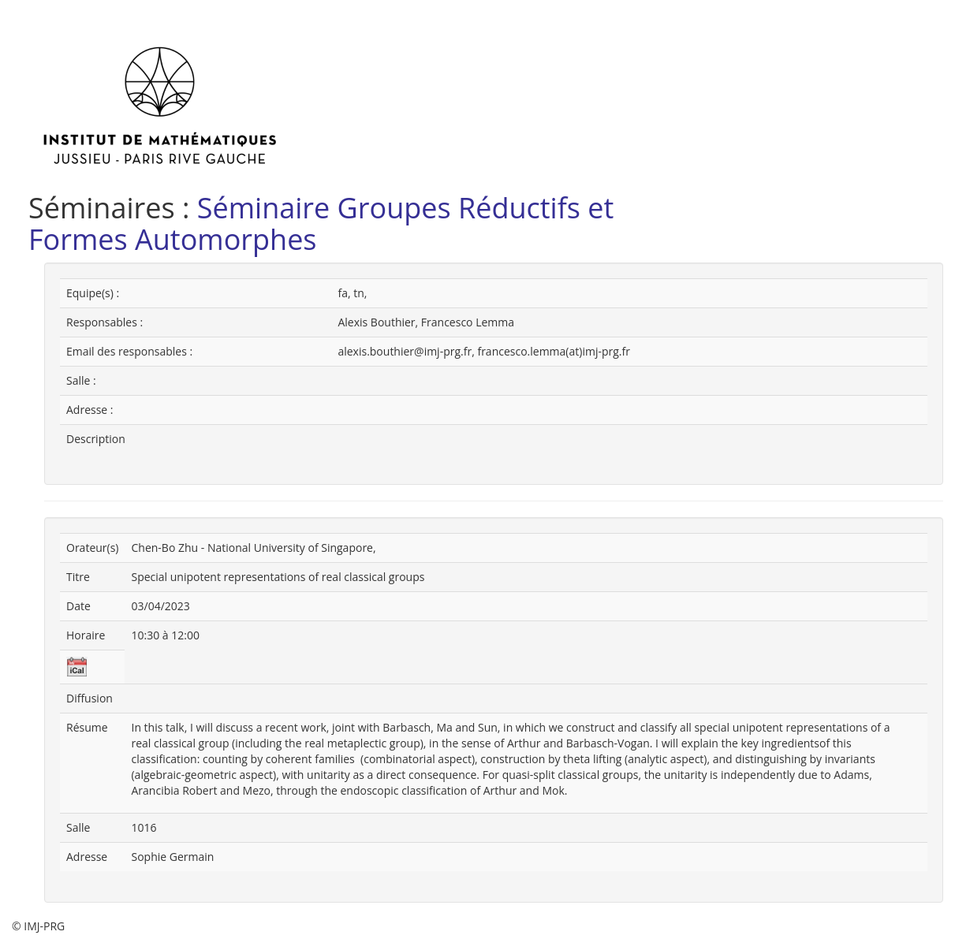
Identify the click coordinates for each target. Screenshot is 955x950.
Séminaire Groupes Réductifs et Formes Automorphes (321, 223)
